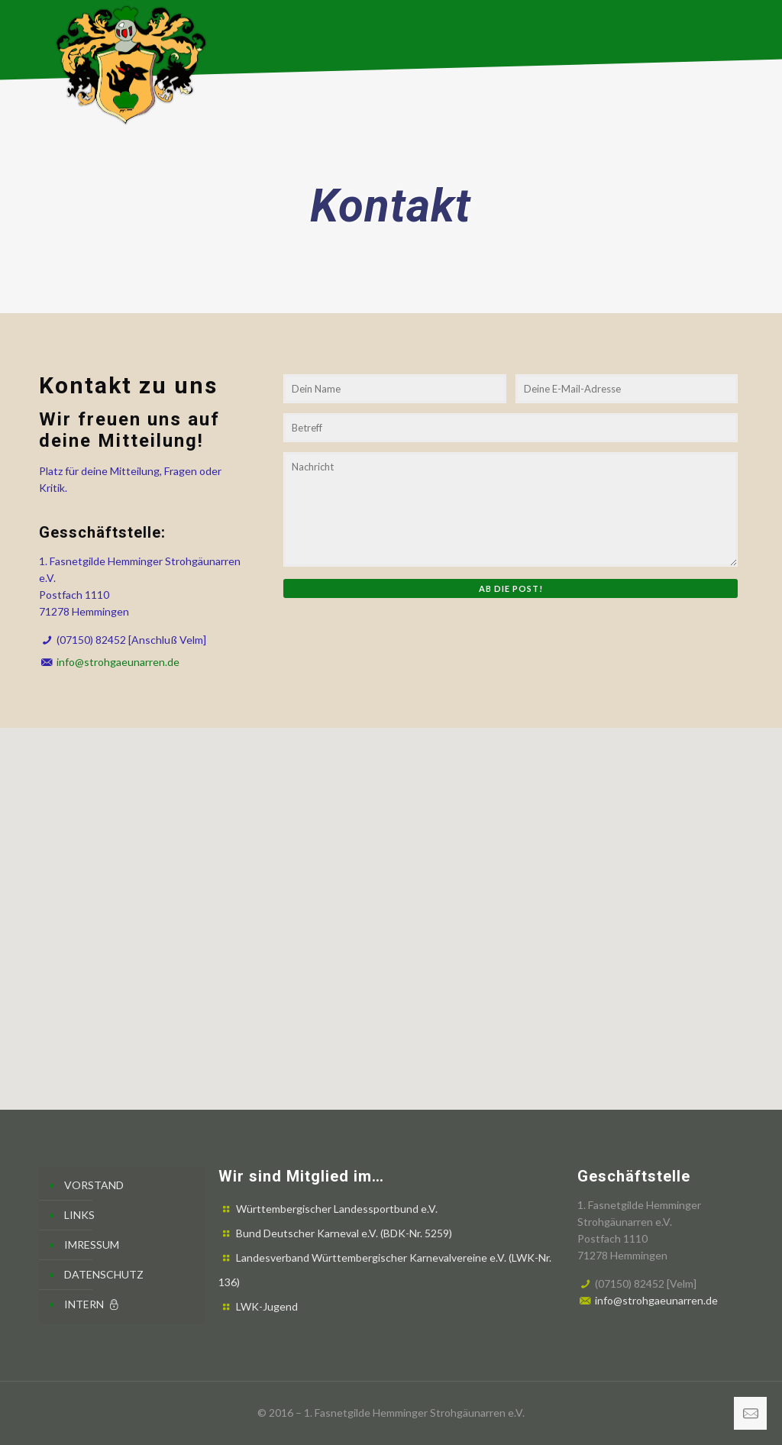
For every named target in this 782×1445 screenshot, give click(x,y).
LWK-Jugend (267, 1306)
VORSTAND (94, 1184)
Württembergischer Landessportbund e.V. (337, 1208)
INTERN (92, 1304)
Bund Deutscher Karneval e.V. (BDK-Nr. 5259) (344, 1233)
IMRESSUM (91, 1244)
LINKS (79, 1214)
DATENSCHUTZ (104, 1274)
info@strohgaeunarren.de (118, 661)
